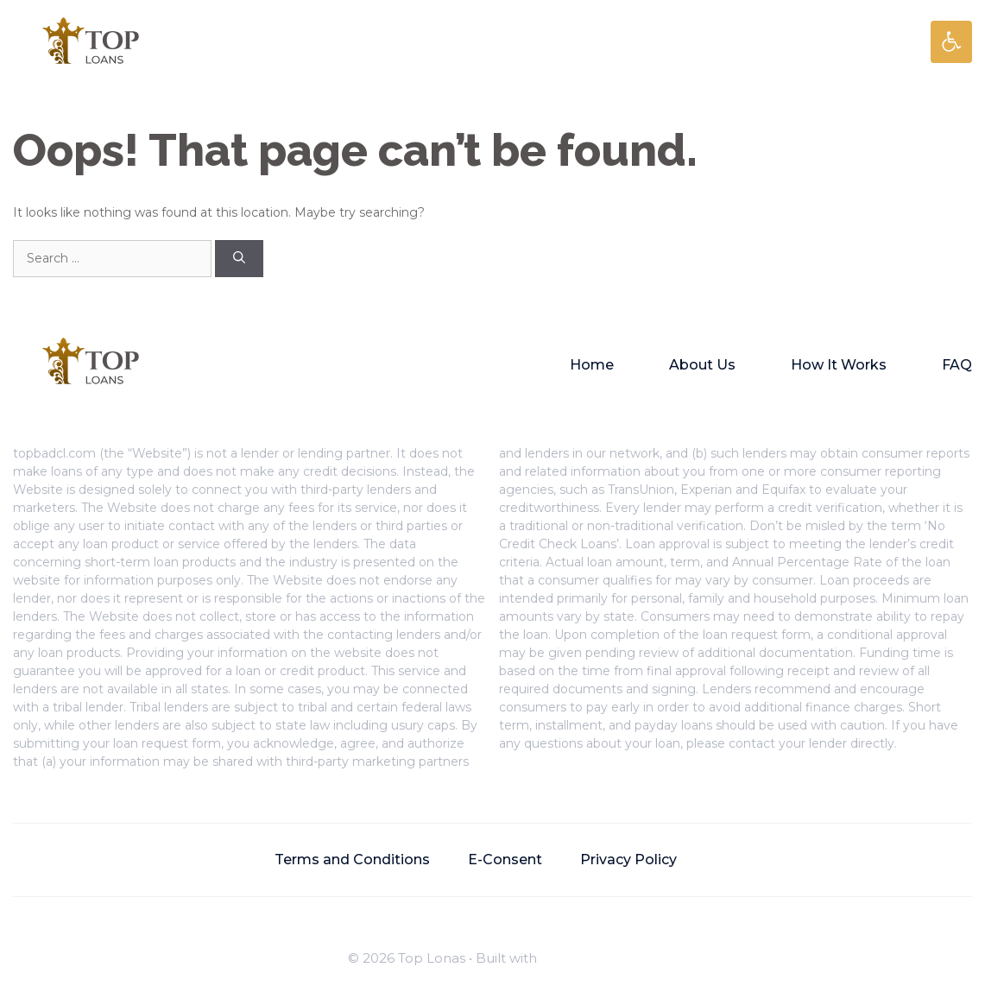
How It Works (839, 365)
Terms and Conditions (352, 859)
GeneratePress (588, 958)
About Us (702, 365)
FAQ (957, 365)
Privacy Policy (628, 859)
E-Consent (505, 859)
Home (592, 365)
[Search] (239, 258)
